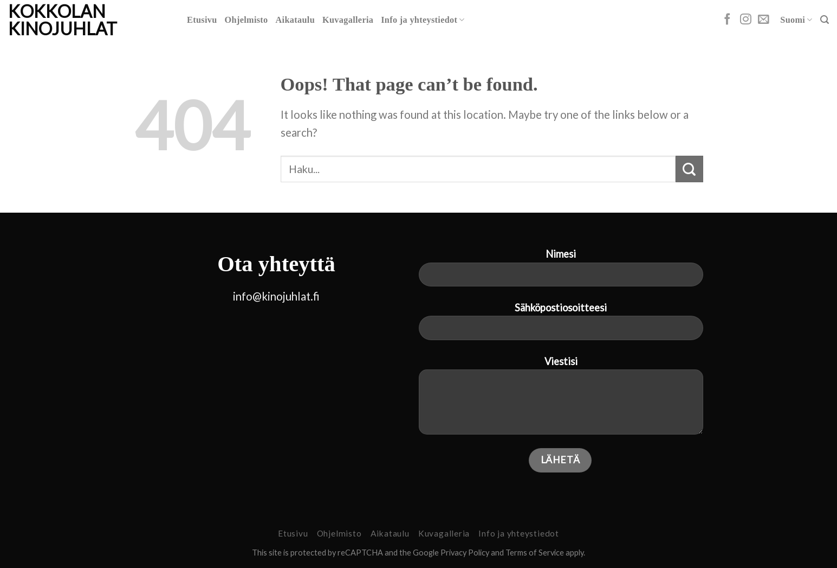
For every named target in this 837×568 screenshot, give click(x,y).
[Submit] (689, 169)
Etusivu (202, 20)
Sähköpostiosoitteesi (561, 325)
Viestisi (561, 399)
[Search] (824, 19)
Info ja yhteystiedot (423, 20)
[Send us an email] (763, 20)
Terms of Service (534, 552)
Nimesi (561, 272)
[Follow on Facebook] (727, 20)
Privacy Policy (464, 552)
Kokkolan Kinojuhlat (62, 20)
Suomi (796, 20)
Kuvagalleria (347, 20)
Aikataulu (295, 20)
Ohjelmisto (246, 20)
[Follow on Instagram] (745, 20)
